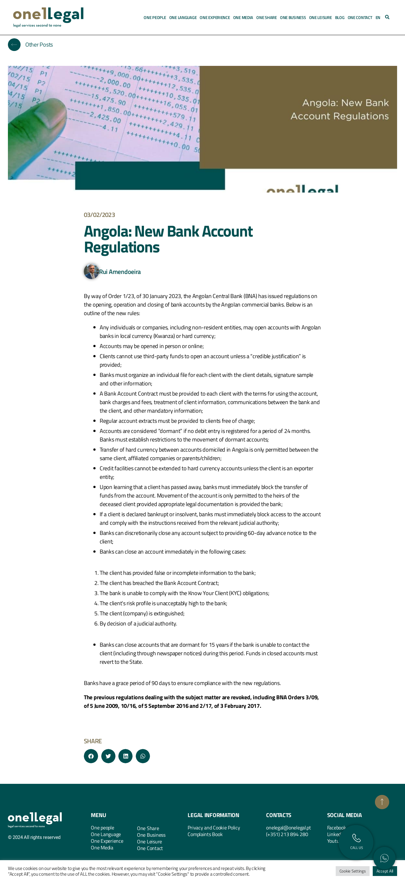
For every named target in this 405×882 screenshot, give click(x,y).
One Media (243, 17)
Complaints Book (205, 834)
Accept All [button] (385, 871)
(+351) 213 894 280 (287, 834)
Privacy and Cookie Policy (214, 827)
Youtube (335, 841)
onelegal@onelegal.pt (288, 827)
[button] (387, 17)
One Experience (215, 17)
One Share (266, 17)
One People (155, 17)
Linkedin (336, 834)
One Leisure (320, 17)
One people (102, 827)
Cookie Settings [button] (353, 871)
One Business (293, 17)
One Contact (360, 17)
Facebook (336, 827)
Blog (340, 17)
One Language (183, 17)
